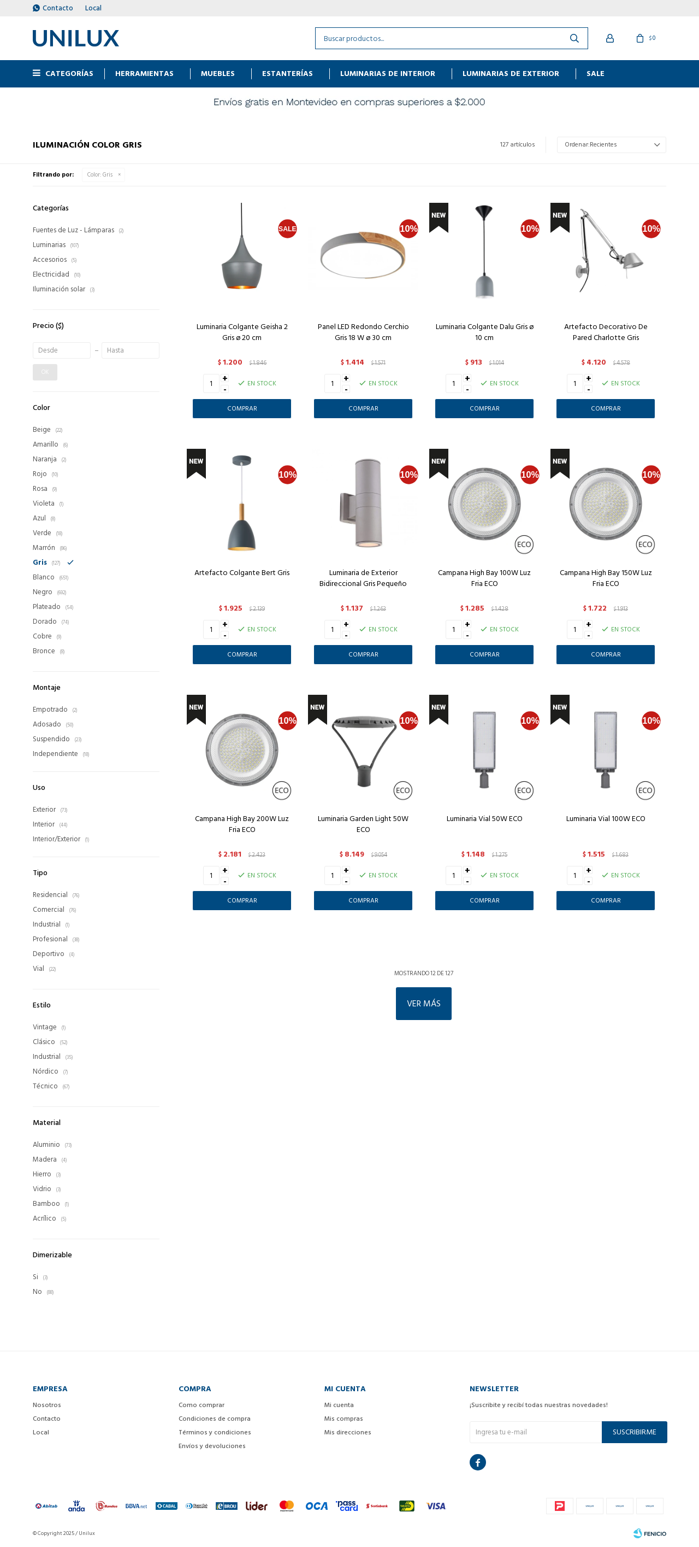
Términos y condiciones (215, 1432)
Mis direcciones (347, 1432)
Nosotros (47, 1405)
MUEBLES (218, 73)
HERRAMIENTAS (144, 73)
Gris (99, 175)
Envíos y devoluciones (212, 1446)
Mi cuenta (339, 1405)
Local (93, 8)
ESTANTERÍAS (287, 73)
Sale (596, 73)
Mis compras (343, 1419)
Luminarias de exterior (511, 73)
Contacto (58, 8)
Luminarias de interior (387, 73)
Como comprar (201, 1405)
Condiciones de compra (215, 1419)
